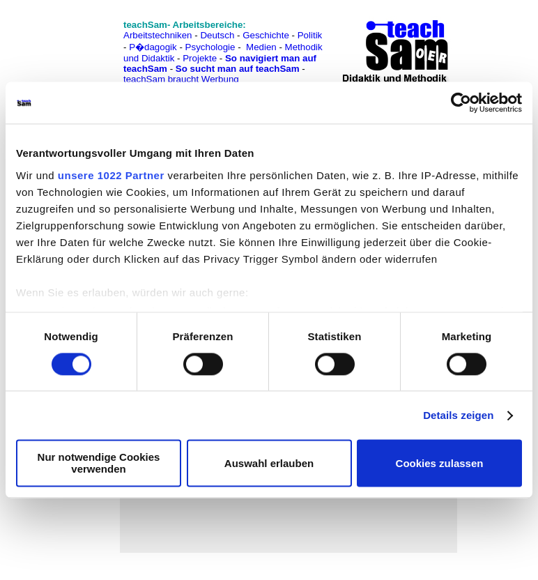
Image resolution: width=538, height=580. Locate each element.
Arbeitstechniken (157, 35)
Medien (261, 47)
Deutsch (217, 35)
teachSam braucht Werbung (181, 79)
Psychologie (210, 47)
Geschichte (266, 35)
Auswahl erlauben (269, 463)
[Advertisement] (71, 42)
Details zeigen (458, 415)
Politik (310, 35)
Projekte (200, 58)
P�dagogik (153, 47)
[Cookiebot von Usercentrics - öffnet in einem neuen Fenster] (461, 102)
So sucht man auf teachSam (238, 68)
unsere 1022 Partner (111, 175)
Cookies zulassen (440, 463)
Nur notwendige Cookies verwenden (99, 463)
